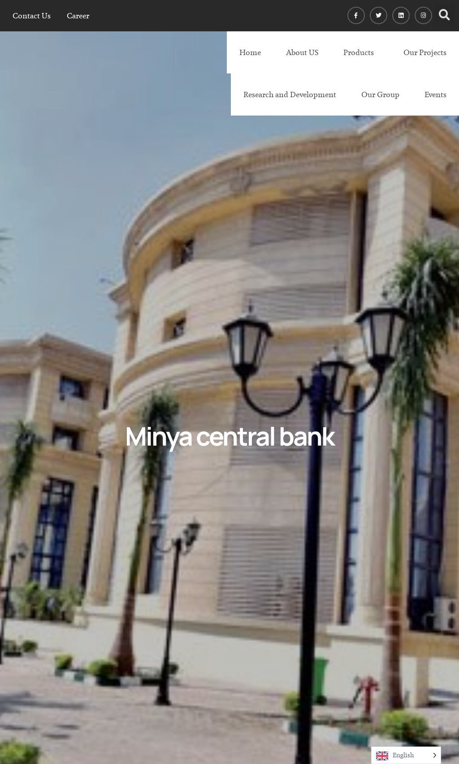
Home (250, 52)
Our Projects (424, 52)
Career (78, 16)
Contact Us (32, 16)
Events (435, 94)
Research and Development (289, 94)
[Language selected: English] (406, 755)
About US (302, 52)
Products (358, 52)
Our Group (380, 94)
